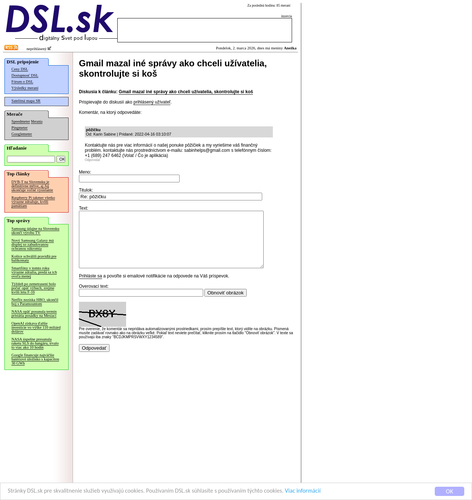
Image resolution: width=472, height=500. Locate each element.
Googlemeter (21, 134)
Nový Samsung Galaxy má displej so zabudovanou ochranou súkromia (32, 244)
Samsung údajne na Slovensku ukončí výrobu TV (35, 231)
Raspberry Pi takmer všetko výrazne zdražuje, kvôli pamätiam (33, 202)
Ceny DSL (19, 69)
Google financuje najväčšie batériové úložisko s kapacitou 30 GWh (35, 359)
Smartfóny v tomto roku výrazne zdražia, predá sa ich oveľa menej (34, 272)
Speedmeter (20, 121)
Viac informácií (318, 492)
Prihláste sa (90, 287)
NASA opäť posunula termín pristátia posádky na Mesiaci (34, 314)
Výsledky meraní (24, 88)
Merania (36, 121)
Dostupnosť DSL (24, 75)
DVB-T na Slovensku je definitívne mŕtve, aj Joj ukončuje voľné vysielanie (32, 186)
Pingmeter (19, 128)
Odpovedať (92, 160)
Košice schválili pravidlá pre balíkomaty (33, 258)
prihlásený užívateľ (151, 102)
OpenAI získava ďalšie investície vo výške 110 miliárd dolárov (35, 327)
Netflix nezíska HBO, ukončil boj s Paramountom (34, 302)
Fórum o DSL (22, 82)
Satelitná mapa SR (26, 101)
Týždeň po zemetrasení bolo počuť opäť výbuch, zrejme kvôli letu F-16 (33, 288)
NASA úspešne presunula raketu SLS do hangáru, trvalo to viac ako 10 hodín (35, 343)
